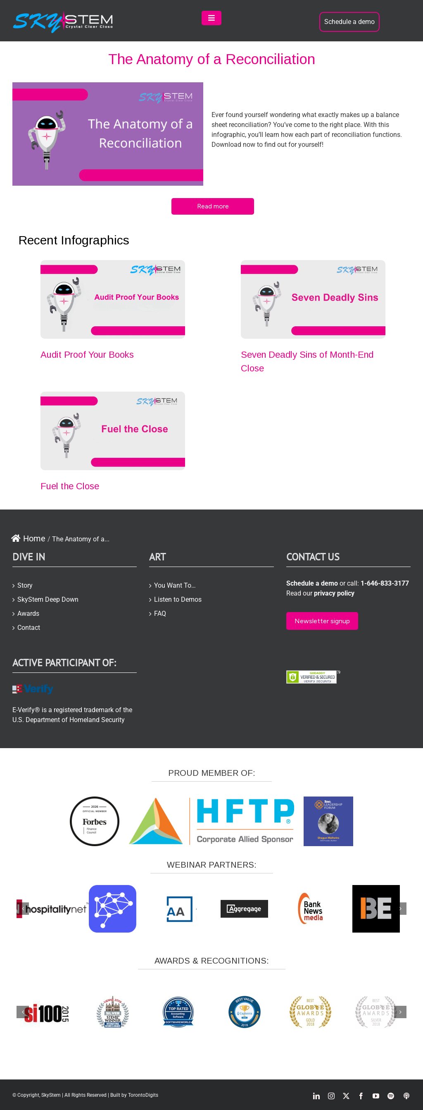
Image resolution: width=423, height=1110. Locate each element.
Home (28, 538)
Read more (213, 206)
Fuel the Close (69, 486)
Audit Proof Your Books (87, 354)
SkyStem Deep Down (47, 599)
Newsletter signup (322, 621)
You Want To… (175, 585)
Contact (28, 628)
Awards (28, 613)
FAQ (160, 613)
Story (25, 585)
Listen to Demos (178, 599)
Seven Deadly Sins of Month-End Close (307, 361)
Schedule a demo (349, 22)
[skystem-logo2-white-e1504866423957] (63, 14)
